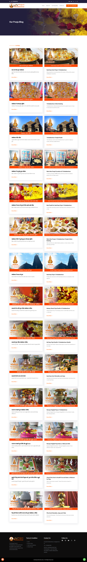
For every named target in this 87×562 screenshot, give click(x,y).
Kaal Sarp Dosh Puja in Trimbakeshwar (57, 70)
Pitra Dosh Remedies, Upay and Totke (56, 513)
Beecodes (42, 559)
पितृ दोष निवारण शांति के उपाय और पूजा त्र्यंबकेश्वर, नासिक (24, 513)
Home (28, 541)
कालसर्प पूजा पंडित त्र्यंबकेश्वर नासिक (20, 342)
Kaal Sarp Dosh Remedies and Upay (56, 376)
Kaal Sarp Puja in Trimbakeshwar (55, 274)
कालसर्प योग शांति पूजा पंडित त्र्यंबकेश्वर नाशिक (22, 308)
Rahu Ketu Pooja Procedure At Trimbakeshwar (59, 171)
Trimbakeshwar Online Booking (55, 103)
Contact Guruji (30, 546)
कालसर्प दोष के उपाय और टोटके (18, 376)
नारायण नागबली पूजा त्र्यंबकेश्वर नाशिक (20, 410)
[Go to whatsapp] (84, 559)
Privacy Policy (30, 543)
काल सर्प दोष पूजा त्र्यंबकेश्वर (18, 70)
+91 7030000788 (14, 1)
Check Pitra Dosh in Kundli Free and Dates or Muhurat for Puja (61, 478)
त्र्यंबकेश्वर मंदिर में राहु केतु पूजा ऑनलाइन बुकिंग (22, 239)
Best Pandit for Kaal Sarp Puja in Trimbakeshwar (59, 205)
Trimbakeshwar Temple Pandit (54, 137)
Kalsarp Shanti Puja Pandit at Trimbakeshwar (58, 308)
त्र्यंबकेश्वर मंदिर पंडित (16, 137)
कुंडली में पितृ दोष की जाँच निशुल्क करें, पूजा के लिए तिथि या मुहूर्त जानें (26, 478)
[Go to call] (2, 559)
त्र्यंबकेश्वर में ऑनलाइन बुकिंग (18, 103)
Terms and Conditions (31, 545)
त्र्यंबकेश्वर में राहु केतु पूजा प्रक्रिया (19, 171)
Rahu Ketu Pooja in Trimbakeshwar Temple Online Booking (59, 239)
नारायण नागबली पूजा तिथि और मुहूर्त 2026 (21, 443)
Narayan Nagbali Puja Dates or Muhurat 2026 (58, 443)
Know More (14, 77)
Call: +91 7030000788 (72, 5)
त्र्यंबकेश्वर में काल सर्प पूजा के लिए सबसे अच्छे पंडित (23, 205)
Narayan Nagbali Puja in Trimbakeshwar (57, 410)
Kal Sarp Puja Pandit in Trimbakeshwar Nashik (59, 342)
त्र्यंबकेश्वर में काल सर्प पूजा (17, 274)
